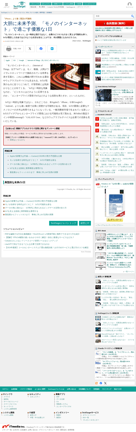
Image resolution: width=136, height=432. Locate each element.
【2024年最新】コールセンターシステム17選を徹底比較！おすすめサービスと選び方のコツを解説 (47, 248)
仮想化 (6, 399)
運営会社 (63, 430)
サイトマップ (106, 389)
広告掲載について (85, 389)
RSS (96, 383)
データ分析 (60, 399)
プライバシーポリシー (47, 430)
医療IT (58, 415)
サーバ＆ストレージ (11, 402)
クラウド (7, 397)
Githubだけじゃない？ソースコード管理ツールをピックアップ (31, 241)
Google (21, 60)
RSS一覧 (86, 417)
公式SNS (16, 430)
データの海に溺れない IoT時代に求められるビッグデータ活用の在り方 (40, 164)
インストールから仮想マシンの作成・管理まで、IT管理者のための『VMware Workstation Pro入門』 (119, 265)
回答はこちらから (17, 140)
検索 (133, 16)
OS (14, 60)
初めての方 (118, 389)
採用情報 (71, 430)
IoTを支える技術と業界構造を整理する (26, 168)
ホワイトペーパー (89, 415)
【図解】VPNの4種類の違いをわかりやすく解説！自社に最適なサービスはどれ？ (39, 237)
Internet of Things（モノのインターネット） (43, 60)
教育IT (58, 417)
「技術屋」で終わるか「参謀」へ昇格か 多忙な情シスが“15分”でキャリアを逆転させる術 (118, 305)
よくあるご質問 (40, 389)
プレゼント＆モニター (91, 420)
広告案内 (23, 430)
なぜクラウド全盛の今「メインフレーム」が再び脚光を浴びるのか (122, 92)
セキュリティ (35, 397)
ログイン (5, 389)
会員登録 (14, 389)
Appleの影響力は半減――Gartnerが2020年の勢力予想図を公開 (36, 156)
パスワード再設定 (26, 389)
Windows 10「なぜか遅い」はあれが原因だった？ (117, 185)
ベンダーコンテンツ (105, 47)
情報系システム (62, 404)
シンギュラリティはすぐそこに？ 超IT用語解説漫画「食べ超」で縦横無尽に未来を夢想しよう (120, 246)
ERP (57, 397)
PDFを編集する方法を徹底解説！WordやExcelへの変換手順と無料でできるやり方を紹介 (42, 234)
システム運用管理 (10, 409)
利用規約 (96, 389)
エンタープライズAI (63, 406)
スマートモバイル (10, 404)
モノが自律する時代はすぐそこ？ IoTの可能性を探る (33, 160)
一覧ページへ (129, 271)
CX (57, 402)
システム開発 (8, 415)
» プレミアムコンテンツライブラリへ (109, 225)
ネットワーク (8, 406)
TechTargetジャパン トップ (63, 223)
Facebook (101, 383)
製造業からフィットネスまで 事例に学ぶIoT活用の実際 (34, 172)
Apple (8, 60)
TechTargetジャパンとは (56, 389)
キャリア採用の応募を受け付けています (111, 40)
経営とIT (85, 223)
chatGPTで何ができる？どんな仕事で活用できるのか (27, 244)
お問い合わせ (71, 389)
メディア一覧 (7, 430)
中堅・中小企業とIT (37, 417)
